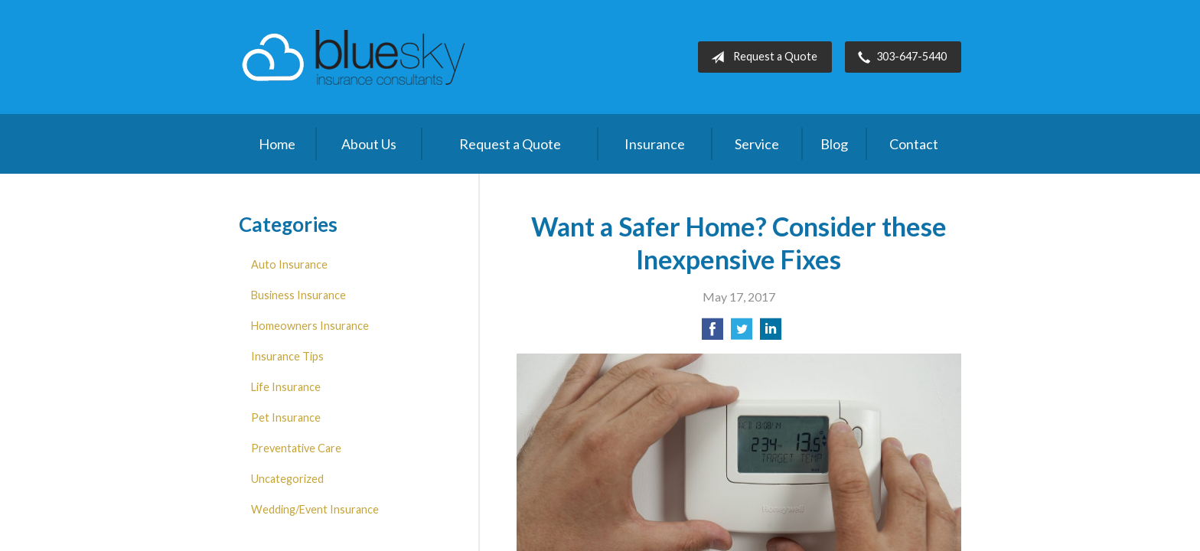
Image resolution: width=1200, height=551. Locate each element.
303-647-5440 (899, 57)
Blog (834, 143)
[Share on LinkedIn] (770, 333)
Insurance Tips (287, 356)
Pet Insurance (286, 417)
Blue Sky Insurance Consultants (353, 57)
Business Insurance (298, 295)
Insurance (654, 143)
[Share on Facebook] (712, 333)
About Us (368, 143)
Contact (913, 143)
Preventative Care (296, 448)
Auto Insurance (289, 264)
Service (757, 143)
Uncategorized (287, 478)
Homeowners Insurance (310, 325)
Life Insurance (286, 386)
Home (277, 143)
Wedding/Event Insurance (315, 509)
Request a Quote (761, 57)
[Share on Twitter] (741, 333)
